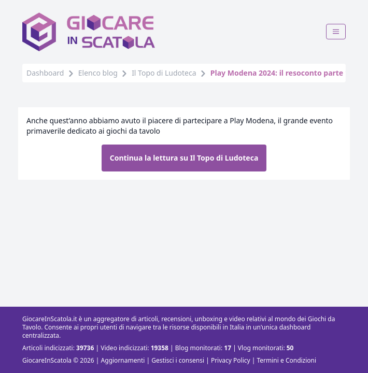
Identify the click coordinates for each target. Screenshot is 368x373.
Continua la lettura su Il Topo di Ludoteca (184, 158)
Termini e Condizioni (286, 360)
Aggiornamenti (123, 360)
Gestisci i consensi (177, 360)
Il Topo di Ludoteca (164, 73)
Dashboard (45, 73)
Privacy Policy (230, 360)
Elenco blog (98, 73)
